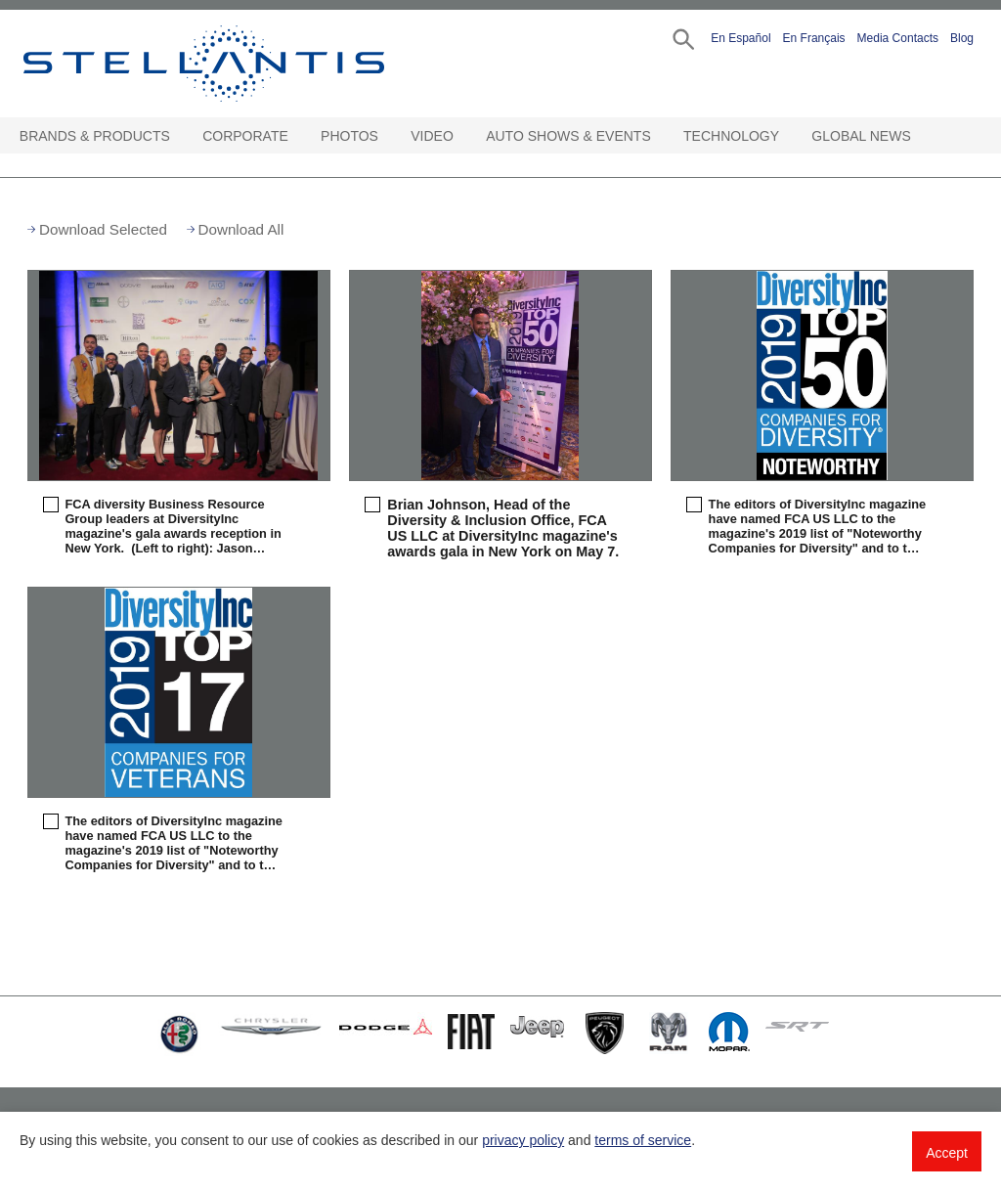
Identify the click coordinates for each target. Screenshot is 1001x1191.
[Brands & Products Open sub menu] (179, 136)
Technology (731, 136)
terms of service (642, 1140)
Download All (241, 229)
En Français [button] (814, 38)
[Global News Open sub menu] (920, 136)
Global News (860, 136)
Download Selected (103, 229)
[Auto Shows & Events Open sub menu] (660, 136)
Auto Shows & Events (568, 136)
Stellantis (230, 63)
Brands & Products (95, 136)
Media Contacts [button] (897, 38)
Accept (947, 1153)
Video (432, 136)
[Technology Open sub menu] (788, 136)
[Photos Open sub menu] (387, 136)
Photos (349, 136)
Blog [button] (962, 38)
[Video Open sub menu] (462, 136)
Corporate (245, 136)
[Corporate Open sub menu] (297, 136)
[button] (682, 37)
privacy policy (523, 1140)
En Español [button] (740, 38)
